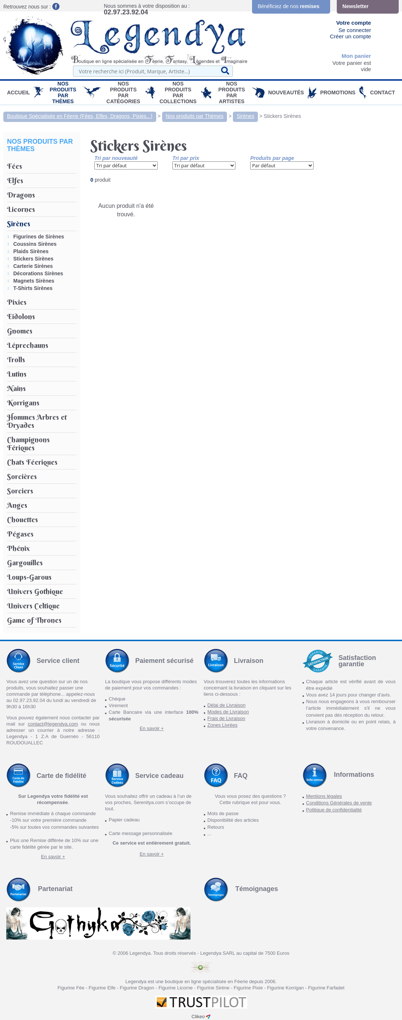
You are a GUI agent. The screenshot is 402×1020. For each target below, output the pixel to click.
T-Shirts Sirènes (33, 288)
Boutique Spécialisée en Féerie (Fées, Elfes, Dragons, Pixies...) (80, 116)
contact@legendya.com (53, 724)
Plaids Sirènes (31, 251)
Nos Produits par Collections (178, 92)
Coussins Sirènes (35, 244)
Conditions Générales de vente (339, 803)
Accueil (18, 92)
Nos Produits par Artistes (232, 92)
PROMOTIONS (338, 92)
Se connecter (355, 30)
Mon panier (356, 56)
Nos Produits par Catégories (123, 92)
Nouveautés (286, 92)
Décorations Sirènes (38, 273)
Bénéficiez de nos (288, 6)
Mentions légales (324, 796)
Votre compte (353, 23)
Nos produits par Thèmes (63, 92)
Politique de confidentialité (334, 810)
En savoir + (152, 728)
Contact (382, 92)
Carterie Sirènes (33, 266)
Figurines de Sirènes (38, 237)
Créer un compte (350, 36)
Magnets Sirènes (33, 281)
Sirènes (245, 116)
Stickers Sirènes (282, 116)
